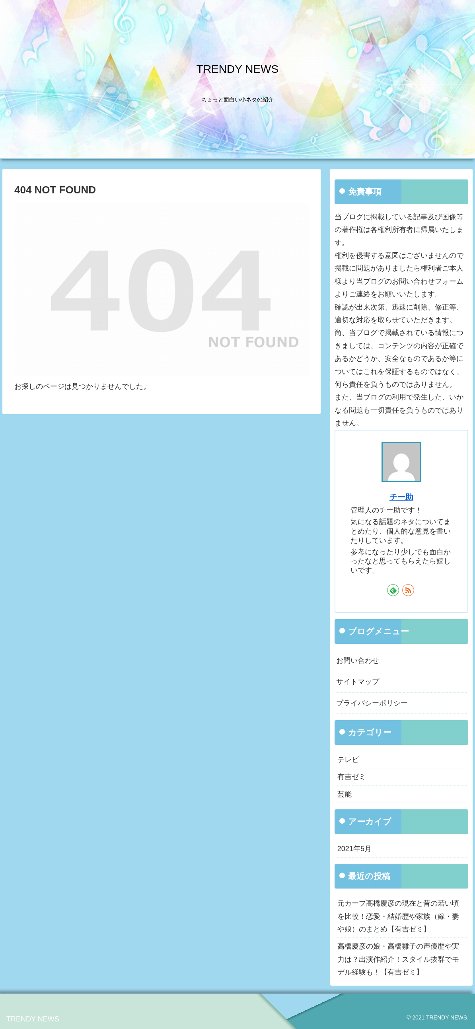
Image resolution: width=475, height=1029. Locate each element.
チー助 (401, 497)
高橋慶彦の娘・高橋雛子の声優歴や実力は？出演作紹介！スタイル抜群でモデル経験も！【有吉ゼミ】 (398, 959)
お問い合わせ (357, 661)
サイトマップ (357, 682)
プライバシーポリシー (372, 703)
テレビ (348, 760)
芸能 (344, 794)
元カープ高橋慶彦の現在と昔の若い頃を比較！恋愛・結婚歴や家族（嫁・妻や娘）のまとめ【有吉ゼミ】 (398, 916)
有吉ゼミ (351, 777)
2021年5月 (354, 849)
